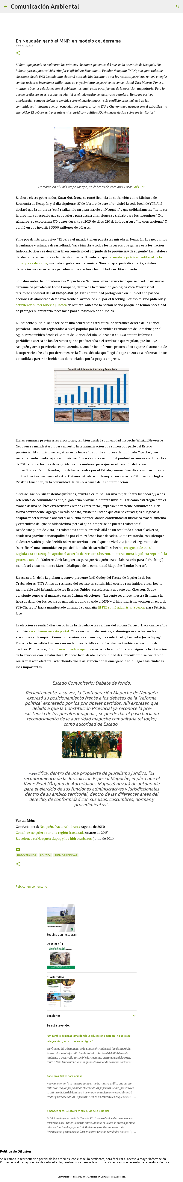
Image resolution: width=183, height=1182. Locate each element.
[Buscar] (84, 6)
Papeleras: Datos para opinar (64, 1076)
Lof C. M (138, 187)
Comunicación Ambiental (44, 6)
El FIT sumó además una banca (121, 607)
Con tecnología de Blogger (91, 1169)
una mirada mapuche (75, 649)
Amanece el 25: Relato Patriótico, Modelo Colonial (78, 1110)
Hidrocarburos (26, 855)
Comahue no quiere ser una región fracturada (50, 832)
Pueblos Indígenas (66, 855)
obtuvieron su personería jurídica (41, 305)
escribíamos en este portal (49, 631)
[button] (18, 53)
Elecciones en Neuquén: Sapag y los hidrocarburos (54, 838)
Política (45, 855)
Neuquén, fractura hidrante (60, 827)
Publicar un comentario (31, 886)
